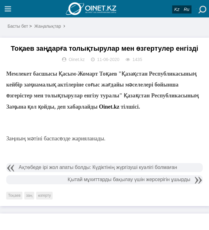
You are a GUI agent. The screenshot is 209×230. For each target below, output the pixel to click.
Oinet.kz (109, 107)
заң (29, 195)
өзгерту (44, 195)
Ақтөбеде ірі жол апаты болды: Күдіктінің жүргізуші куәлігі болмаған (98, 167)
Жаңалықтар (47, 26)
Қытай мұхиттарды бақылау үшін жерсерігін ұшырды (129, 179)
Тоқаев (14, 195)
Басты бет (17, 26)
